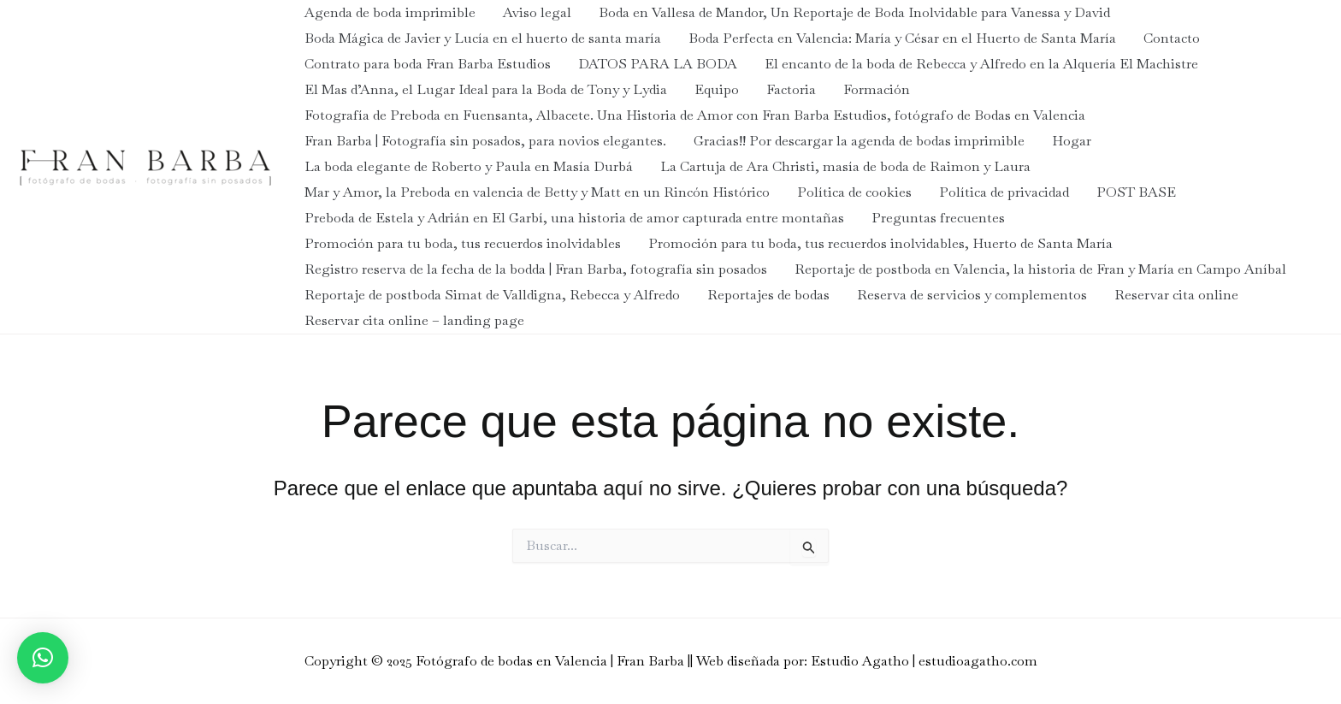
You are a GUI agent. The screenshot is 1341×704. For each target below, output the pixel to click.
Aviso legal (537, 12)
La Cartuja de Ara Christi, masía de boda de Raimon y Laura (845, 166)
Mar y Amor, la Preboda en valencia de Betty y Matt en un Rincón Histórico (537, 192)
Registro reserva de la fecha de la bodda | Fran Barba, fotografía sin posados (535, 269)
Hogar (1071, 141)
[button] (42, 657)
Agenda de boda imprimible (390, 12)
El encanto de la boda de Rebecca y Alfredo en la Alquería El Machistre (981, 64)
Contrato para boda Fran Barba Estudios (427, 64)
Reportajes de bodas (768, 295)
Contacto (1171, 38)
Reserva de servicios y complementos (972, 295)
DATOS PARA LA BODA (657, 64)
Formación (876, 89)
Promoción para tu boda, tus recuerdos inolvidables (462, 243)
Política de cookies (854, 192)
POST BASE (1136, 192)
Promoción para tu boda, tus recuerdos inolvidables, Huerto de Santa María (880, 243)
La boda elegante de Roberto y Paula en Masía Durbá (468, 166)
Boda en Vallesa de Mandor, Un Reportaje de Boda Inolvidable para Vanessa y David (854, 12)
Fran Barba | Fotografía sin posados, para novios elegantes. (485, 141)
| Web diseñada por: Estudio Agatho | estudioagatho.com (863, 661)
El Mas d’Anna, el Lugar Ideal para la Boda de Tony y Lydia (485, 89)
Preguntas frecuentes (938, 218)
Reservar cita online (1176, 295)
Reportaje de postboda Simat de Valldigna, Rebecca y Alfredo (492, 295)
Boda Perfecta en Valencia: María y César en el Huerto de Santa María (902, 38)
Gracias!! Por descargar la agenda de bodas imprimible (859, 141)
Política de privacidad (1004, 192)
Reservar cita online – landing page (414, 320)
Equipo (716, 89)
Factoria (791, 89)
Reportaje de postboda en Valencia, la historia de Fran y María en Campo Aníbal (1040, 269)
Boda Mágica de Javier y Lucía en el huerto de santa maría (482, 38)
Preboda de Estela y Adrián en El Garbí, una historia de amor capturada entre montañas (574, 218)
